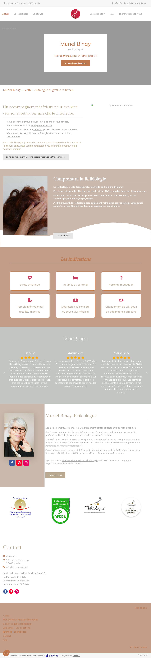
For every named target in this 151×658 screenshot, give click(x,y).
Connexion (142, 655)
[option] (76, 370)
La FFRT (76, 655)
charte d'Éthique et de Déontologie (79, 460)
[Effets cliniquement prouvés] (131, 507)
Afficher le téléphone (136, 3)
